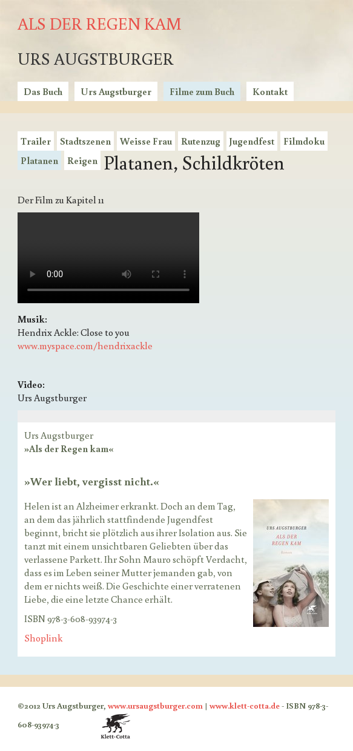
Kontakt (270, 91)
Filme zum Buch (202, 91)
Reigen (82, 160)
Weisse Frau (146, 141)
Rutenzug (200, 141)
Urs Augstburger (116, 91)
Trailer (36, 141)
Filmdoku (304, 141)
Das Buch (43, 91)
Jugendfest (251, 141)
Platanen (39, 160)
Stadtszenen (85, 141)
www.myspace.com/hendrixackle (85, 345)
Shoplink (43, 638)
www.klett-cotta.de (244, 705)
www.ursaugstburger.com (155, 705)
